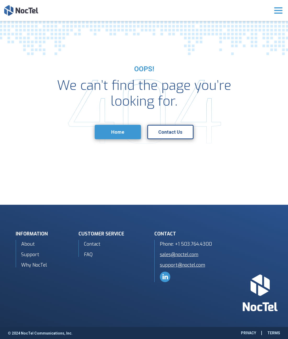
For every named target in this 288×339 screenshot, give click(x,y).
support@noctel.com (182, 265)
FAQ (88, 254)
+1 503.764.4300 (193, 244)
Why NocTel (34, 265)
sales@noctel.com (179, 254)
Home (117, 132)
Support (30, 254)
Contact (92, 244)
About (28, 244)
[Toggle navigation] (278, 11)
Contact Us (170, 132)
